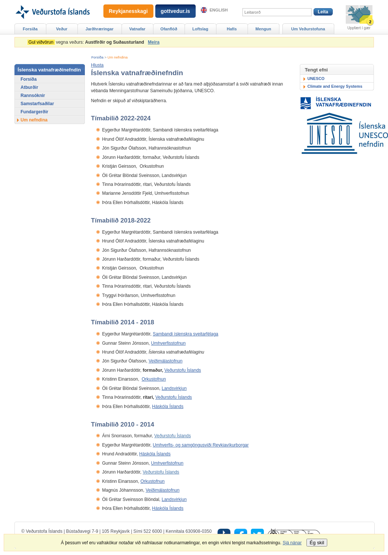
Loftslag (200, 29)
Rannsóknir (33, 95)
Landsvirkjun (174, 388)
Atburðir (29, 87)
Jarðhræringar (99, 29)
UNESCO (316, 78)
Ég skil (316, 542)
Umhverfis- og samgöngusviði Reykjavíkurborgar (201, 445)
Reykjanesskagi (128, 11)
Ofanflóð (168, 29)
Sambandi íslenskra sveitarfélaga (185, 334)
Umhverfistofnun (167, 463)
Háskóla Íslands (167, 406)
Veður (61, 29)
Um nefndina (117, 57)
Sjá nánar (292, 542)
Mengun (263, 29)
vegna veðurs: (87, 42)
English (219, 10)
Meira (153, 42)
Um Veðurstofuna (308, 29)
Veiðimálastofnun (165, 361)
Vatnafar (137, 29)
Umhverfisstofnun (168, 343)
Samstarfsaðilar (37, 103)
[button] (97, 65)
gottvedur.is (175, 11)
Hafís (232, 29)
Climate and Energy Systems (335, 86)
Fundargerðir (35, 111)
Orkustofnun (154, 379)
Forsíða (98, 57)
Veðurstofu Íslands (183, 370)
